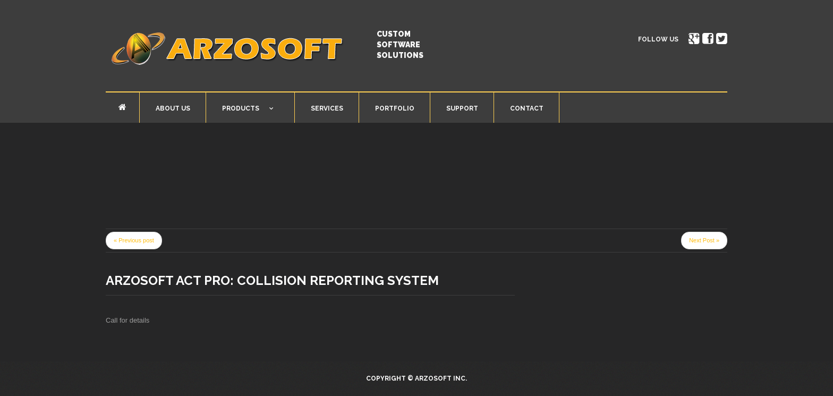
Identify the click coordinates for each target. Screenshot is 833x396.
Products (239, 110)
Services (327, 108)
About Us (173, 108)
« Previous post (134, 240)
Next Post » (704, 240)
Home (122, 107)
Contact (526, 108)
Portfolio (394, 108)
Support (462, 108)
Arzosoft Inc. (441, 378)
